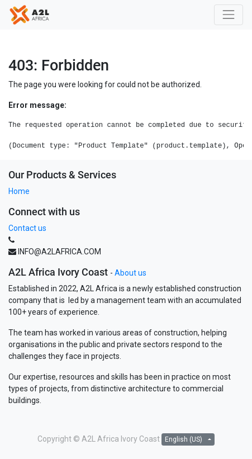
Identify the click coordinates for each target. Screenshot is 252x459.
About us (130, 272)
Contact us (27, 228)
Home (19, 191)
